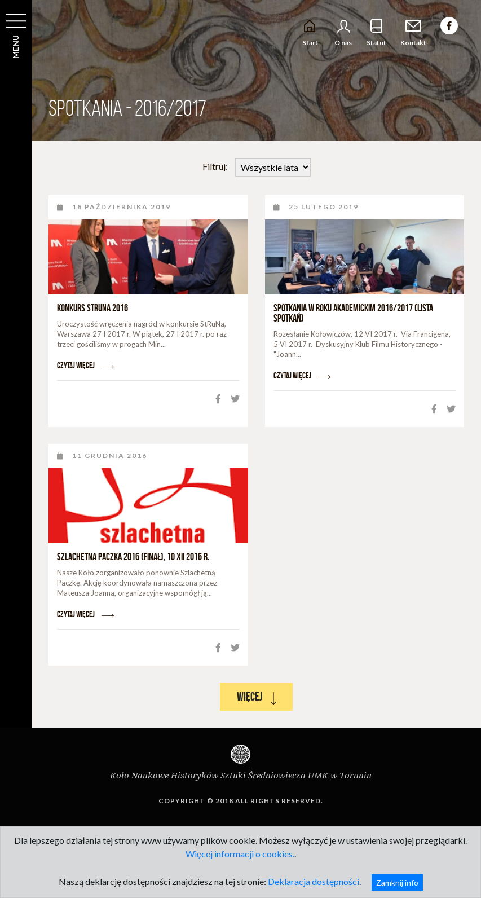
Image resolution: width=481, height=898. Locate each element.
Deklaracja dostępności (313, 881)
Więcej (256, 697)
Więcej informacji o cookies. (240, 853)
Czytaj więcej (85, 365)
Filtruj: (256, 167)
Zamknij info (397, 882)
